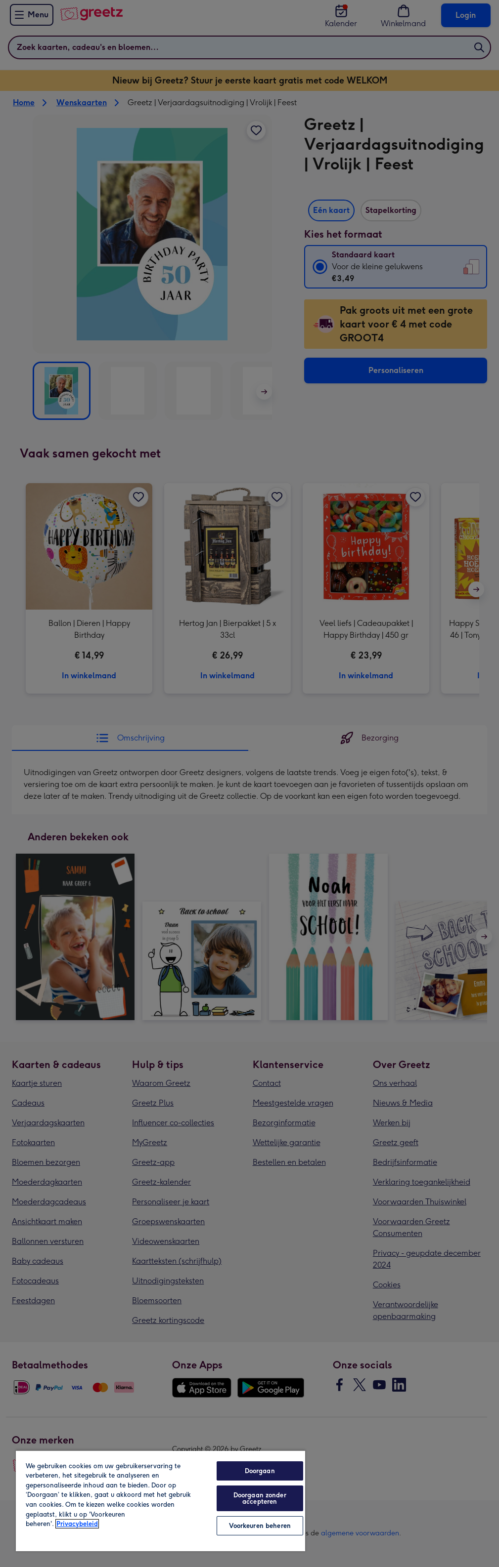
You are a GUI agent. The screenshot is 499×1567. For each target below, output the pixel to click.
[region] (160, 1500)
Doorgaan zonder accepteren (259, 1498)
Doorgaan (260, 1471)
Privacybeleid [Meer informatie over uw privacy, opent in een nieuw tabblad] (77, 1523)
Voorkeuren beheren (260, 1525)
